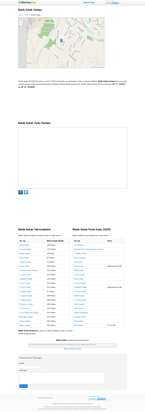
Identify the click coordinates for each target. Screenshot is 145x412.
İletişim (87, 404)
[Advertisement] (116, 47)
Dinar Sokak (78, 279)
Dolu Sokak (78, 266)
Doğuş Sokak (24, 321)
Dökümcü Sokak (26, 304)
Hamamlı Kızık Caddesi (28, 270)
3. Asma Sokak (80, 283)
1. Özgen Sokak (25, 296)
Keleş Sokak (24, 245)
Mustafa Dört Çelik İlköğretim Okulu (89, 249)
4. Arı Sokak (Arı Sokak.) (29, 312)
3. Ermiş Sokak (80, 291)
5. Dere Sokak (25, 287)
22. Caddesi (78, 245)
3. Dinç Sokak (79, 274)
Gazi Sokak (78, 325)
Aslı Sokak (78, 262)
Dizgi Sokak (24, 258)
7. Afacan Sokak (80, 253)
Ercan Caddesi (79, 258)
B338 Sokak (79, 270)
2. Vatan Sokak (25, 291)
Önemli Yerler (89, 2)
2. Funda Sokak (80, 300)
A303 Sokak (79, 304)
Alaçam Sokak (25, 262)
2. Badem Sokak (80, 287)
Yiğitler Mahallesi (81, 312)
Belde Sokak (24, 253)
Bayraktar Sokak (26, 317)
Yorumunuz (23, 370)
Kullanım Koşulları (78, 404)
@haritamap (49, 398)
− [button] (21, 23)
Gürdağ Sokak (79, 317)
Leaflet (92, 67)
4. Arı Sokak (24, 308)
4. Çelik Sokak (25, 249)
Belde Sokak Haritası (72, 349)
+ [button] (21, 20)
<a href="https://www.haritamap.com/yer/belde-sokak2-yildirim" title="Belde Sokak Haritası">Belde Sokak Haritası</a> (72, 345)
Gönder (23, 386)
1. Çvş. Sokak (24, 283)
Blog (91, 404)
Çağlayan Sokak (25, 279)
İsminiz (21, 363)
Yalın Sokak (78, 321)
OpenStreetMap (100, 67)
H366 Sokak (79, 296)
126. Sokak (78, 308)
